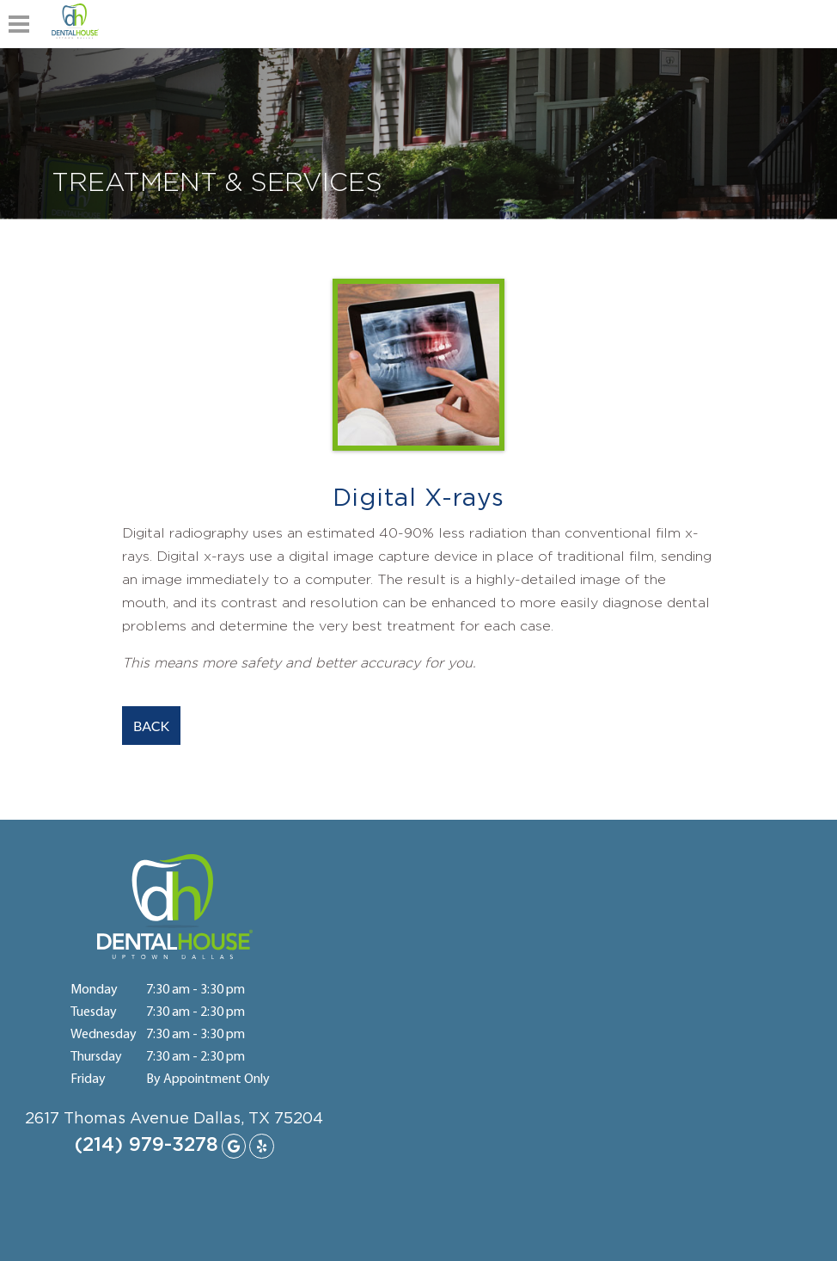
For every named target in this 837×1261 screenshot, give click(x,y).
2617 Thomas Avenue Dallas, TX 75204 (174, 1119)
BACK (151, 725)
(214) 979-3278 (146, 1144)
